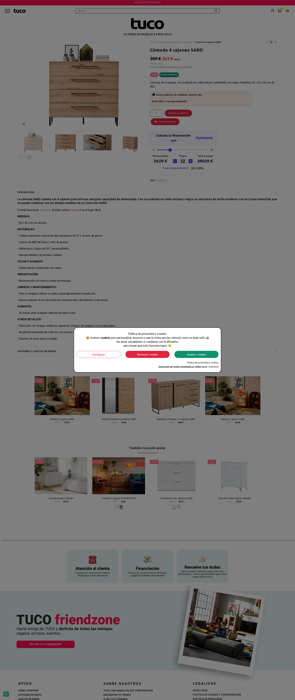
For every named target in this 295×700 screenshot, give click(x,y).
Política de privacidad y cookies (203, 362)
